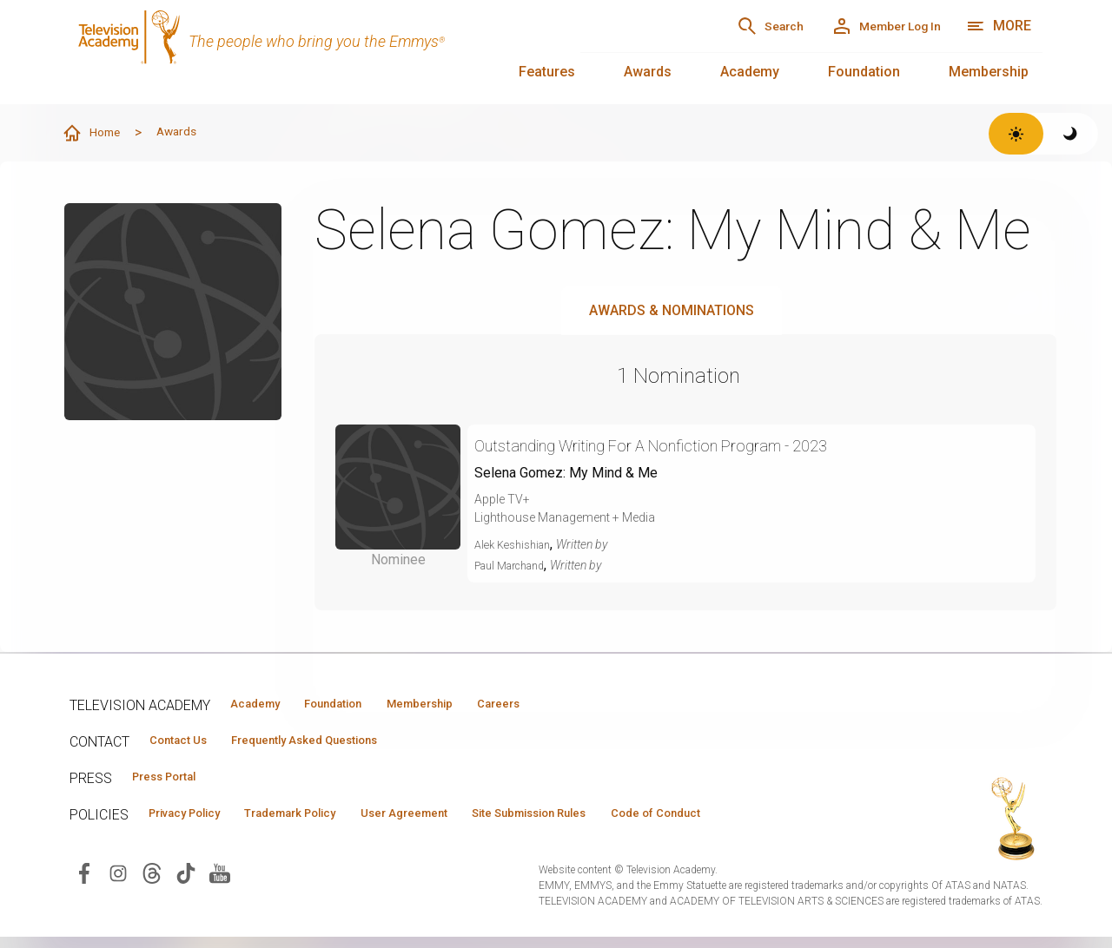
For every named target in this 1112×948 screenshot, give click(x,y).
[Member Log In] (868, 26)
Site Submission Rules (618, 822)
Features (547, 71)
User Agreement (466, 822)
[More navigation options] (998, 26)
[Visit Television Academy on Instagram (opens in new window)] (118, 883)
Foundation (864, 71)
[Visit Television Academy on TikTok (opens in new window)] (186, 883)
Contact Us (187, 744)
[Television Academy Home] (308, 52)
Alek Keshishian (517, 545)
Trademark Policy (329, 822)
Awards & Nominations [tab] (671, 311)
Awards (648, 71)
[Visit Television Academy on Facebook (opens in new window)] (84, 883)
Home (96, 133)
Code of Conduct (770, 822)
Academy (749, 71)
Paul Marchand (516, 566)
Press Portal (175, 783)
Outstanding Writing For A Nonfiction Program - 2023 (697, 446)
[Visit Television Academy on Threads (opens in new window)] (152, 883)
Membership (989, 71)
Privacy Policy (196, 822)
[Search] (721, 26)
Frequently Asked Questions (339, 744)
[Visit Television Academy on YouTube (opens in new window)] (220, 883)
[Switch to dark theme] (1070, 134)
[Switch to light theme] (1016, 134)
